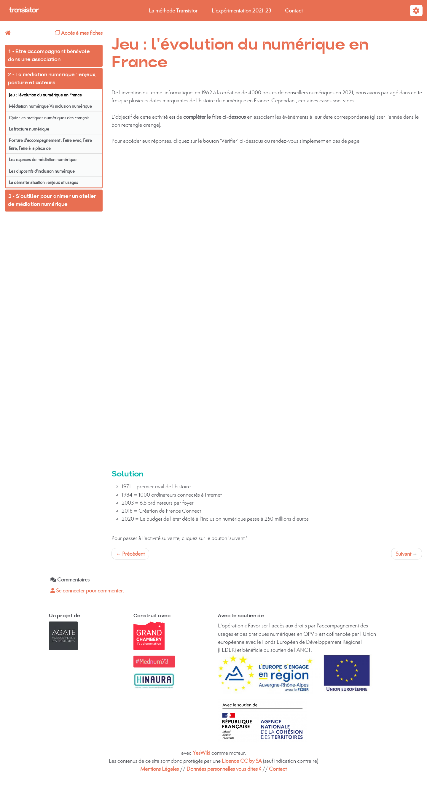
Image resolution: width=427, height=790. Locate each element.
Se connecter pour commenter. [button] (87, 590)
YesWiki (201, 752)
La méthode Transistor (173, 10)
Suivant (407, 553)
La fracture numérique (29, 129)
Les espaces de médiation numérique (43, 159)
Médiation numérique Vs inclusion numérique (50, 106)
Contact (294, 10)
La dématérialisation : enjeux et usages (43, 182)
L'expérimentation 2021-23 (241, 10)
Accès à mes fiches (79, 32)
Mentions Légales (159, 768)
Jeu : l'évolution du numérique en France (45, 95)
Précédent (130, 553)
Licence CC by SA (242, 760)
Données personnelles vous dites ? (224, 768)
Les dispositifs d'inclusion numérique (42, 171)
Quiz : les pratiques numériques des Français (49, 118)
